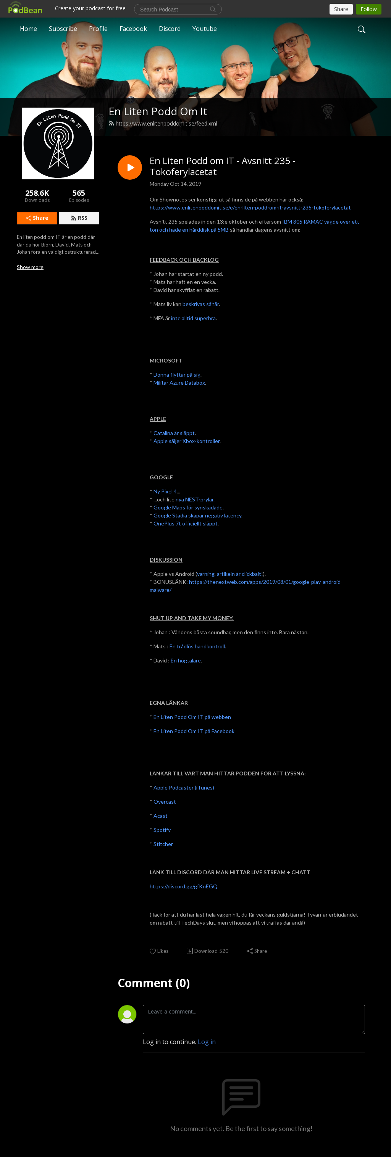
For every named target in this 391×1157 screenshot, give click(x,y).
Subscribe (63, 28)
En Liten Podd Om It (157, 111)
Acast (160, 815)
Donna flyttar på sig (176, 374)
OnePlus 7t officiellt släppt (185, 523)
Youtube (204, 28)
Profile (98, 28)
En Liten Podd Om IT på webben (192, 717)
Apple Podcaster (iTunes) (183, 787)
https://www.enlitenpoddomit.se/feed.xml (162, 123)
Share (37, 217)
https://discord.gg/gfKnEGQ (184, 886)
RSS (79, 217)
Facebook (133, 28)
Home (28, 28)
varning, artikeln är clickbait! (230, 573)
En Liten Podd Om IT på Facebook (193, 731)
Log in (207, 1042)
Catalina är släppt (174, 433)
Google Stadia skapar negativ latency (197, 515)
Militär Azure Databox (179, 382)
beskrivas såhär (201, 304)
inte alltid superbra (193, 318)
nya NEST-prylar (194, 499)
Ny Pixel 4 (165, 491)
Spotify (162, 830)
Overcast (164, 801)
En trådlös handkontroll (197, 646)
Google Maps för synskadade (188, 507)
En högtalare (186, 660)
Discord (170, 28)
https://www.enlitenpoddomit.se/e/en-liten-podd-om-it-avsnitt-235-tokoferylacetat (250, 207)
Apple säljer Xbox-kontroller (186, 441)
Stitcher (163, 844)
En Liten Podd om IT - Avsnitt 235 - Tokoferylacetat (223, 166)
